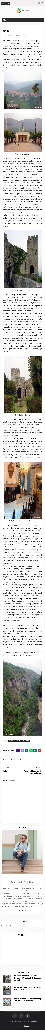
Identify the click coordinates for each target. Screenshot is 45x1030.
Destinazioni (20, 740)
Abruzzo (11, 740)
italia (27, 740)
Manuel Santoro (22, 1021)
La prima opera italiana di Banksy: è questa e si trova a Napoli (27, 978)
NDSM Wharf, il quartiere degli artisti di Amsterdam (28, 1000)
